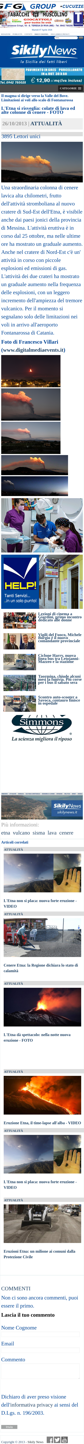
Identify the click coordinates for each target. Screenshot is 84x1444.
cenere (66, 833)
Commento (13, 1359)
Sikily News (35, 1442)
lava (52, 833)
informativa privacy (31, 1405)
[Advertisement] (42, 767)
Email (7, 1344)
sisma (39, 833)
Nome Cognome (19, 1328)
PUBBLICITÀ (17, 34)
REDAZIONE (5, 34)
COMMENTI (16, 1288)
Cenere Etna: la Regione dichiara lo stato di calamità (42, 963)
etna (5, 833)
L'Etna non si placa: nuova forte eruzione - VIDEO (42, 898)
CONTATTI (28, 34)
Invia (9, 1427)
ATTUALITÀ (46, 123)
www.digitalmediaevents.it (33, 350)
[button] (70, 88)
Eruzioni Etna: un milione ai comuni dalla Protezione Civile (42, 1249)
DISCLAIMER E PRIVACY (60, 34)
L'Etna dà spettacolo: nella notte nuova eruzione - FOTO (42, 1033)
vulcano (21, 833)
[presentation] (17, 1386)
